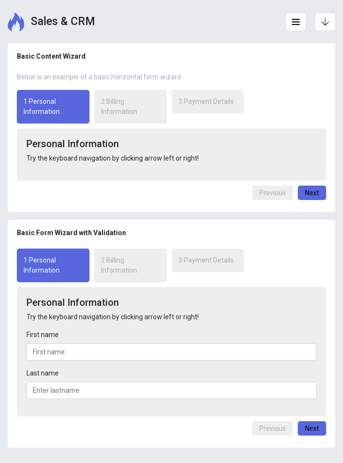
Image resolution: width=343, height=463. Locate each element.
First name (42, 334)
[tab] (55, 107)
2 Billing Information (119, 106)
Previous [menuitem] (272, 193)
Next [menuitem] (312, 193)
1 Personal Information (38, 106)
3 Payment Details (206, 101)
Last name (42, 373)
